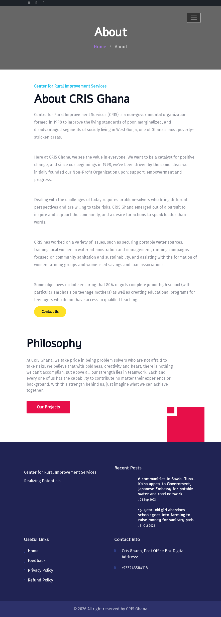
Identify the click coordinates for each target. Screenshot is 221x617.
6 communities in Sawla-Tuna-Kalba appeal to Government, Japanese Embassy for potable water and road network (166, 486)
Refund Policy (40, 580)
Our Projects (48, 407)
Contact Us (50, 312)
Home (100, 47)
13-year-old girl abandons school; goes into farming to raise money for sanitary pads (165, 515)
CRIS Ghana (136, 608)
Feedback (37, 560)
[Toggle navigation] (194, 18)
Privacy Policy (40, 570)
